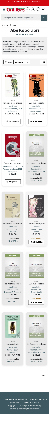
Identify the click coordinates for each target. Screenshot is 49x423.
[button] (44, 9)
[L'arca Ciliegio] (12, 350)
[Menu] (4, 9)
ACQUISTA (13, 121)
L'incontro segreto (12, 163)
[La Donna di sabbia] (36, 350)
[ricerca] (24, 17)
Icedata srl (22, 409)
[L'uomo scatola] (36, 109)
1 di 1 (43, 63)
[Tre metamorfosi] (12, 289)
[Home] (5, 25)
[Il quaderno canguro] (12, 109)
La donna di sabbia (36, 163)
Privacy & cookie (33, 409)
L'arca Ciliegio (12, 344)
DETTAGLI (36, 180)
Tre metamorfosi (12, 283)
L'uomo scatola (36, 103)
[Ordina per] (22, 62)
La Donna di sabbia (36, 344)
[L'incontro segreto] (12, 169)
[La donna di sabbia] (36, 169)
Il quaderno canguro (12, 103)
